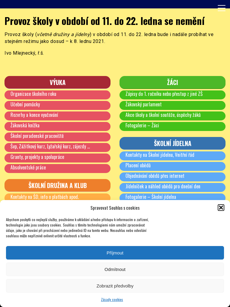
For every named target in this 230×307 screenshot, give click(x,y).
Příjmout (115, 252)
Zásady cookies (112, 299)
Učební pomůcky (25, 104)
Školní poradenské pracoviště (37, 135)
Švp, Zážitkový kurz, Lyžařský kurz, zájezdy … (50, 146)
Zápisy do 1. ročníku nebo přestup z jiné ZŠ (164, 93)
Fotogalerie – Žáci (142, 125)
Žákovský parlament (143, 104)
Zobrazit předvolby (114, 285)
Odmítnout (115, 269)
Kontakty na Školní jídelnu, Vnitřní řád (159, 154)
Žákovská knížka (25, 125)
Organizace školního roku (33, 93)
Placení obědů (138, 165)
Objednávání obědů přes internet (154, 175)
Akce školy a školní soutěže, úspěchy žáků (163, 114)
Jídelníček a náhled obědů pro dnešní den (162, 186)
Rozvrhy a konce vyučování (34, 114)
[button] (221, 208)
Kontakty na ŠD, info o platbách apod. (44, 196)
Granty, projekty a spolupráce (37, 156)
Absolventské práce (28, 167)
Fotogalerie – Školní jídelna (150, 196)
